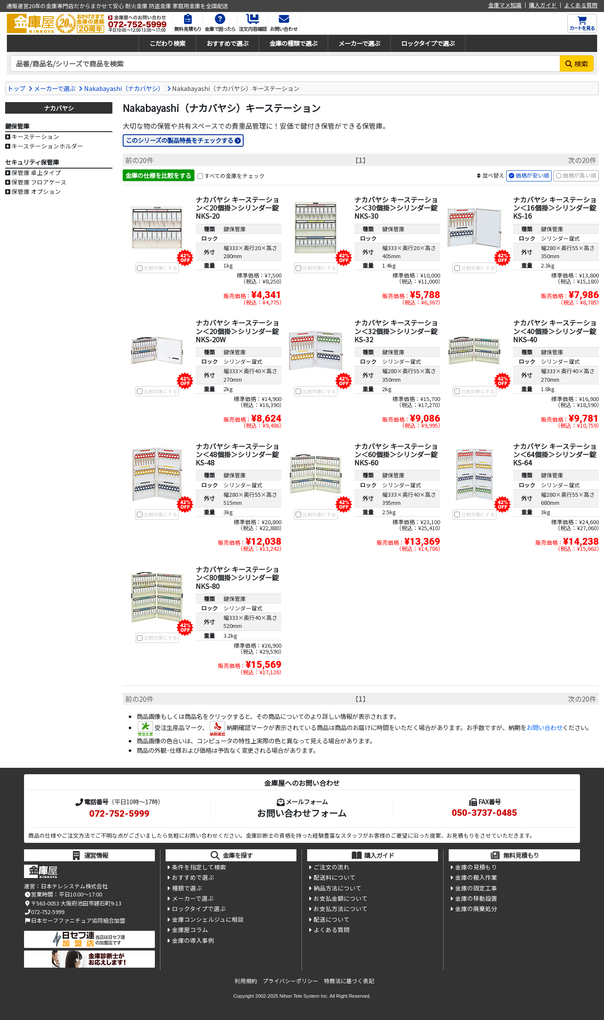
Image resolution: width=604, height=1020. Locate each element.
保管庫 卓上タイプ (36, 172)
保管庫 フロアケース (39, 182)
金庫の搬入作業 (476, 877)
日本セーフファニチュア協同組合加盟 (74, 920)
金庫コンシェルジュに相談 (208, 919)
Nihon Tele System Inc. (304, 996)
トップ (16, 88)
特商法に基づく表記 (349, 981)
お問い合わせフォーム (302, 812)
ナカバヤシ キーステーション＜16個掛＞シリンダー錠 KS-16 (555, 207)
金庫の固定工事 (476, 888)
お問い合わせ (544, 727)
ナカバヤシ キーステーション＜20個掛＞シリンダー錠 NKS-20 (237, 207)
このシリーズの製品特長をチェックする (179, 140)
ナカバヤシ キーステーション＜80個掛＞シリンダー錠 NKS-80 (237, 577)
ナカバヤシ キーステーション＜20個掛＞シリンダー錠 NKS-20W (237, 330)
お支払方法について (341, 908)
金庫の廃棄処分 (476, 908)
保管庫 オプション (36, 191)
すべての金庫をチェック (234, 176)
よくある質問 (581, 5)
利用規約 (246, 981)
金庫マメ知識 (505, 5)
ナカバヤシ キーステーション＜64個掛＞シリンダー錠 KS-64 (555, 454)
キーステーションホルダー (47, 146)
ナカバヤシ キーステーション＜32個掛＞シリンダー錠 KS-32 (396, 330)
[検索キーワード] (285, 63)
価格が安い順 (532, 175)
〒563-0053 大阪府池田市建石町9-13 (72, 903)
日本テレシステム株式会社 (74, 886)
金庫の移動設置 (476, 898)
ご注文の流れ (332, 867)
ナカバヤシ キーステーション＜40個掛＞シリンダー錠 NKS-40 (555, 330)
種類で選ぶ (187, 888)
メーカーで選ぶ (359, 43)
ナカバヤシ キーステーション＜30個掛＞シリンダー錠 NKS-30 (396, 207)
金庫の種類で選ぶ (293, 43)
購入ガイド (543, 5)
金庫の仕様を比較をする (158, 175)
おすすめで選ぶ (227, 43)
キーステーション (35, 136)
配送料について (335, 877)
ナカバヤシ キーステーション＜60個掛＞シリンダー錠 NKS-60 (396, 454)
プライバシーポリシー (290, 981)
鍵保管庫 (234, 229)
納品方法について (338, 888)
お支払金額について (341, 898)
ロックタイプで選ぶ (428, 43)
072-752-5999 (119, 814)
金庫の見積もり (476, 867)
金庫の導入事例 (193, 940)
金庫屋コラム (190, 929)
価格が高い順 (579, 175)
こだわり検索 (167, 43)
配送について (332, 919)
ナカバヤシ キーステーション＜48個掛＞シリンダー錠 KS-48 (237, 454)
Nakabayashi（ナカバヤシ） (124, 88)
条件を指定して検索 (199, 867)
